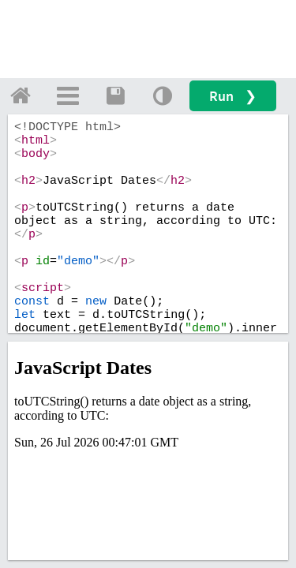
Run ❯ (233, 96)
